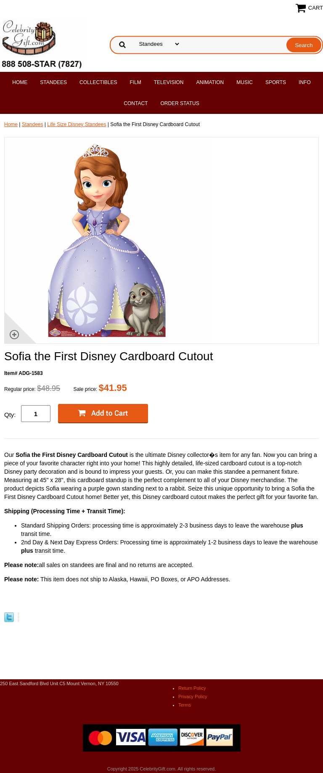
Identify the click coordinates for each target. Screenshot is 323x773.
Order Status (179, 103)
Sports (275, 82)
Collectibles (98, 82)
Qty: (10, 414)
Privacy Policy (192, 696)
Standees (53, 82)
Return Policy (192, 688)
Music (244, 82)
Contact (136, 103)
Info (305, 82)
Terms (184, 704)
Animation (210, 82)
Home (19, 82)
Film (135, 82)
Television (169, 82)
